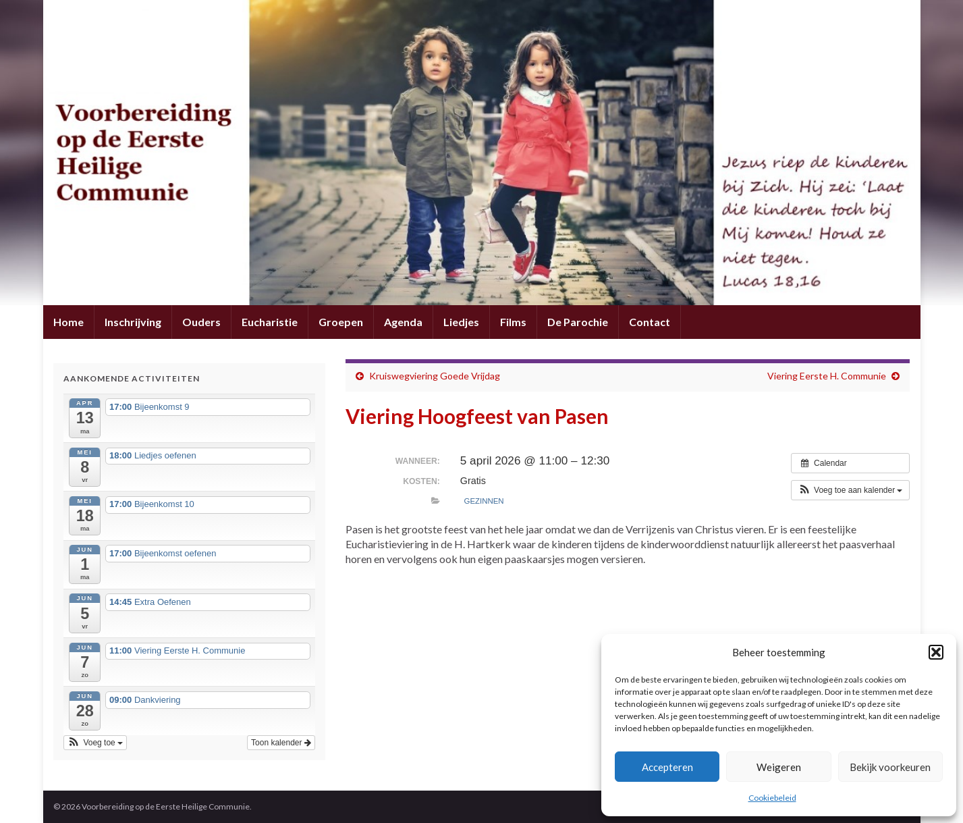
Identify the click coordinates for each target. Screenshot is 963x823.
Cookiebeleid (772, 798)
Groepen (341, 321)
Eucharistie (270, 321)
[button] (936, 652)
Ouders (201, 321)
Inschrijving (133, 321)
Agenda (403, 321)
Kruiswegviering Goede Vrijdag (434, 375)
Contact (649, 321)
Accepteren (667, 767)
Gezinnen (484, 501)
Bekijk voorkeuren (890, 767)
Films (513, 321)
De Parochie (577, 321)
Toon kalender (281, 742)
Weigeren (778, 767)
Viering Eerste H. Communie (826, 375)
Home (68, 321)
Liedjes (461, 321)
